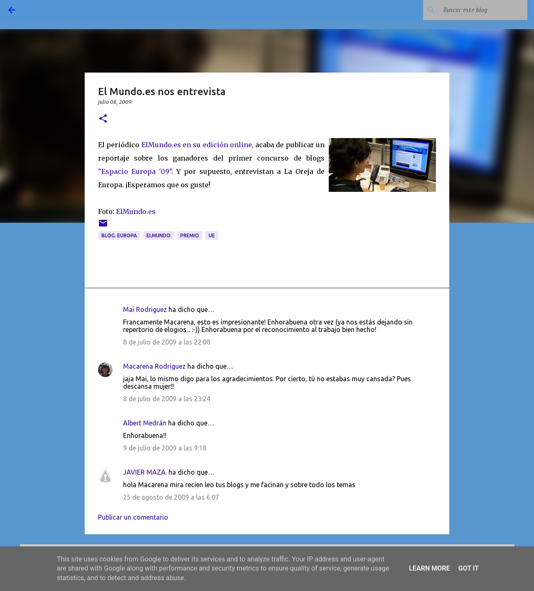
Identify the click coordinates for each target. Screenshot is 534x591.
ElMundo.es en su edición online (196, 145)
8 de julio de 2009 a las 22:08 (166, 342)
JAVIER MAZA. (145, 472)
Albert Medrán (144, 423)
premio (189, 235)
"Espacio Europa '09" (134, 171)
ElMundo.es (136, 211)
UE (212, 235)
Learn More (429, 568)
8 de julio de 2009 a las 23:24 (166, 398)
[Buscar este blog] (483, 10)
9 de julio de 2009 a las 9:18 (165, 448)
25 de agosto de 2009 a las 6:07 (171, 497)
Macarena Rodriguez (154, 366)
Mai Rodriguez (145, 309)
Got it (468, 568)
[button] (103, 119)
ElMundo (158, 235)
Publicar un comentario (133, 517)
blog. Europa (119, 235)
